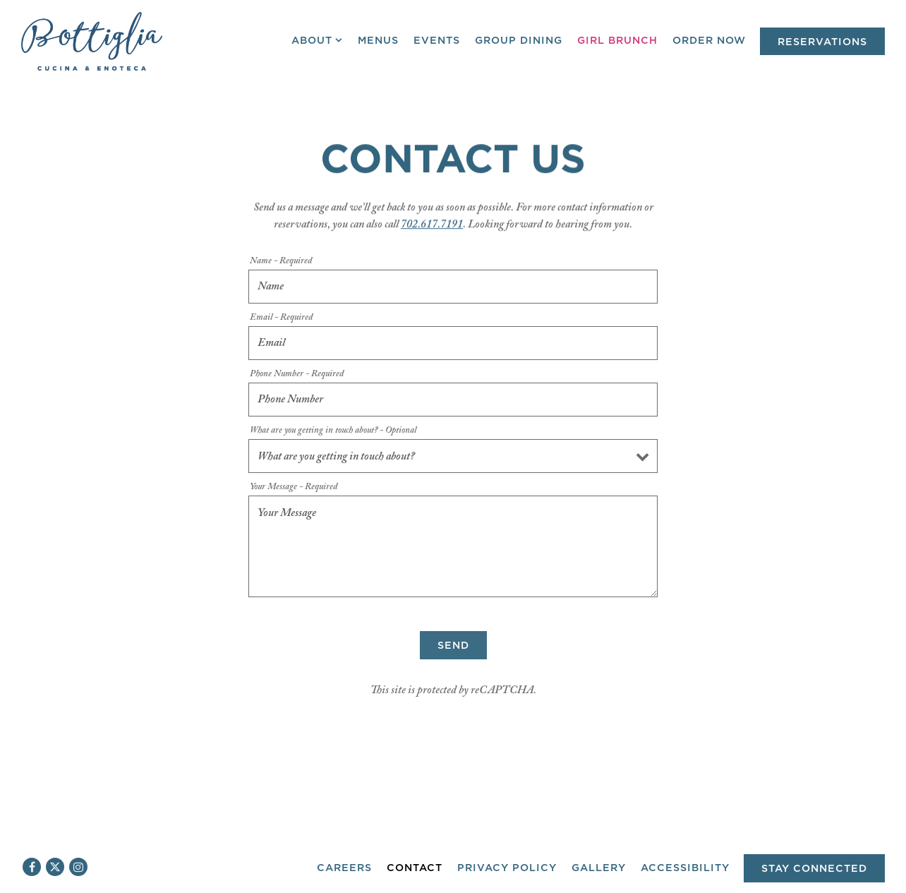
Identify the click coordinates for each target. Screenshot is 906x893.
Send (453, 652)
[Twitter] (55, 867)
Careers (344, 868)
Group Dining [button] (518, 40)
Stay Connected (814, 868)
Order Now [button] (709, 40)
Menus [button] (378, 40)
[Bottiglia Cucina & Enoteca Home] (91, 41)
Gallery (599, 868)
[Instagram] (78, 867)
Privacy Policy (507, 868)
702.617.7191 (432, 227)
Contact (414, 868)
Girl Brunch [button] (617, 40)
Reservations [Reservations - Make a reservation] (822, 42)
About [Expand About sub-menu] (317, 39)
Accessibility (685, 868)
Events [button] (436, 40)
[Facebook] (32, 867)
